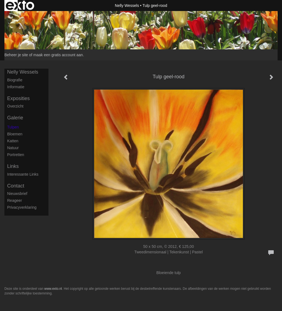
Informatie (15, 87)
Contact (15, 186)
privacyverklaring (22, 207)
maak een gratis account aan (58, 55)
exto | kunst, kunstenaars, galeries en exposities (20, 5)
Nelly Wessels (127, 5)
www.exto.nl (53, 289)
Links (13, 166)
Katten (12, 141)
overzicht (15, 106)
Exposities (18, 98)
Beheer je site (16, 55)
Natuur (13, 148)
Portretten (15, 154)
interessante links (23, 174)
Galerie (15, 117)
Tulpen (13, 127)
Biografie (14, 80)
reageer (14, 200)
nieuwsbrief (17, 193)
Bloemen (14, 134)
